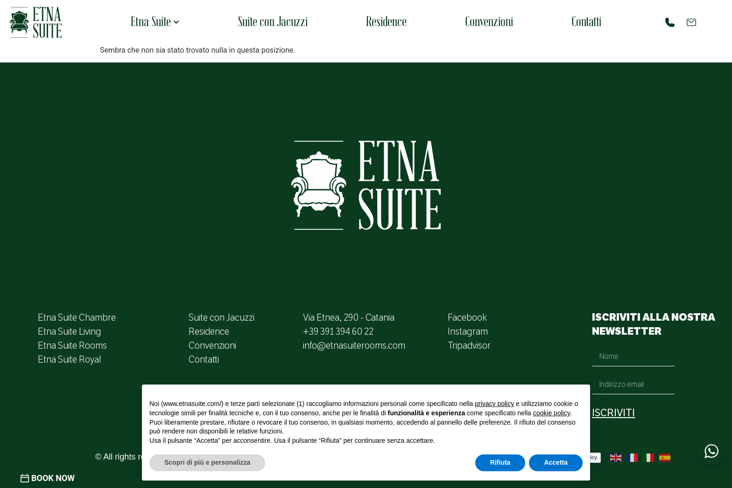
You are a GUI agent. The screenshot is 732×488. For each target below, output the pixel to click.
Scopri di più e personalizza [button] (207, 462)
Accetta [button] (556, 462)
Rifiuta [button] (500, 462)
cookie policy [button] (551, 413)
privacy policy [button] (494, 403)
